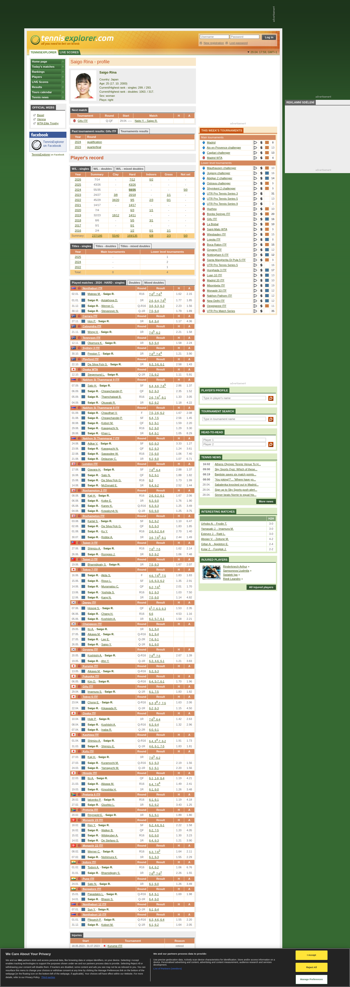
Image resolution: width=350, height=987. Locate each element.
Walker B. (107, 830)
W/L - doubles (103, 168)
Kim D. (92, 681)
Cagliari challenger (218, 152)
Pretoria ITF (87, 809)
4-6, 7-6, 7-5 (157, 575)
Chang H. (107, 613)
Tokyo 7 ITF (87, 569)
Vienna (41, 119)
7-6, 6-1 (154, 639)
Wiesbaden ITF (216, 234)
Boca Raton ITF (217, 244)
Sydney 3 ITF (88, 348)
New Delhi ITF (216, 300)
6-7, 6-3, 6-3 (157, 608)
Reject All (311, 967)
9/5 (132, 199)
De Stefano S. (110, 840)
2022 (78, 199)
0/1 (169, 199)
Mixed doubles (154, 282)
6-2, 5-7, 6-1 (156, 618)
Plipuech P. (94, 919)
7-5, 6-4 (154, 310)
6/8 (151, 235)
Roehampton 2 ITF (92, 490)
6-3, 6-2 (154, 554)
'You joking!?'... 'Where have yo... (235, 479)
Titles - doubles (106, 246)
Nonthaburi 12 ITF (92, 904)
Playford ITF (88, 359)
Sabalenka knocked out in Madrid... (237, 484)
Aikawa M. (94, 634)
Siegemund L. (96, 374)
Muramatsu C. (110, 586)
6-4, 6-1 (154, 433)
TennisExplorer (41, 154)
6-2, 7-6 (154, 587)
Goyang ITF (87, 649)
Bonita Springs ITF (218, 213)
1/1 (169, 194)
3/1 (151, 220)
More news (264, 501)
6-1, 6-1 (154, 423)
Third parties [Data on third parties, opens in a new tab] (48, 977)
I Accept (311, 955)
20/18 (132, 194)
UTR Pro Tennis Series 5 (222, 198)
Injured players (214, 559)
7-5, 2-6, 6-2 (156, 412)
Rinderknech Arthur (235, 566)
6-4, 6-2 (154, 485)
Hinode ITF (87, 773)
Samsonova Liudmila (236, 570)
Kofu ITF (85, 751)
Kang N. (106, 597)
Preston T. (94, 353)
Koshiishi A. (108, 618)
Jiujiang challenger (218, 173)
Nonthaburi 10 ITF (92, 914)
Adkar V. (93, 443)
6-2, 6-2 (154, 402)
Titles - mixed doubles (135, 246)
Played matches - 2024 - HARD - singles (98, 282)
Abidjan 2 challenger (219, 178)
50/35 (132, 189)
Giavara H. (94, 469)
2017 (78, 225)
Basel (40, 115)
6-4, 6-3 (154, 840)
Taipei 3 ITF (87, 542)
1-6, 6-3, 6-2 (156, 580)
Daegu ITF (86, 602)
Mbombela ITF (216, 285)
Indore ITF (86, 862)
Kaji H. (92, 495)
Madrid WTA (214, 157)
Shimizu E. (108, 746)
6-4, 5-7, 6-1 (156, 681)
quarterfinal (94, 147)
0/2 (151, 179)
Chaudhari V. (109, 412)
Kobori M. (107, 423)
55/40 (115, 235)
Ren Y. (92, 825)
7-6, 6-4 (154, 470)
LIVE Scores (40, 81)
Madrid (211, 142)
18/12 (115, 215)
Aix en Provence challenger (224, 147)
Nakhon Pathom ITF (219, 295)
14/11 (132, 215)
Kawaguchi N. (110, 428)
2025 (78, 184)
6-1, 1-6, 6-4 (156, 778)
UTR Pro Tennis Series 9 (222, 203)
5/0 (186, 235)
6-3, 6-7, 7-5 (157, 703)
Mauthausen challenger (221, 168)
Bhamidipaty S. (97, 564)
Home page (39, 61)
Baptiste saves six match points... (235, 474)
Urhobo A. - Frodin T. (214, 523)
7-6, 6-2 (154, 332)
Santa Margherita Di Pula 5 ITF (226, 259)
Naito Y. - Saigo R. (146, 120)
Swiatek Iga (230, 574)
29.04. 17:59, (264, 52)
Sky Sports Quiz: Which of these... (236, 469)
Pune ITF (86, 878)
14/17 (132, 205)
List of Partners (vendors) (167, 968)
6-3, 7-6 (154, 851)
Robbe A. (107, 537)
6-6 (151, 613)
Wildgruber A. (109, 835)
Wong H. (93, 331)
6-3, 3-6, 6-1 (156, 364)
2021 (78, 205)
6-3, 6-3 (154, 505)
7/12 (132, 179)
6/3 (132, 210)
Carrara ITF (87, 316)
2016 (78, 230)
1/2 (132, 230)
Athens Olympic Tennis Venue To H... (238, 464)
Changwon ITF (89, 623)
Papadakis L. (96, 894)
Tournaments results (134, 131)
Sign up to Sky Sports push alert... (236, 489)
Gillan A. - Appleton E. (214, 544)
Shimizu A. (94, 548)
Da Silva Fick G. (98, 364)
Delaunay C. (109, 458)
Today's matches (43, 66)
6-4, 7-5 (154, 417)
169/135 (132, 235)
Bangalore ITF (89, 888)
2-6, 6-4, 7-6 (157, 300)
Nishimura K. (109, 857)
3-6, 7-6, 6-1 (157, 537)
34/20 (115, 199)
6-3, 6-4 (154, 342)
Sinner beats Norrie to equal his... (235, 494)
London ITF (87, 463)
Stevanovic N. (110, 310)
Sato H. (92, 385)
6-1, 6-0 (154, 644)
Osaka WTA (87, 369)
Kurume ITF (87, 666)
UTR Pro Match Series (221, 310)
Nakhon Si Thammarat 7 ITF (98, 438)
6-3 (151, 480)
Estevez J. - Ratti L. (213, 533)
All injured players (260, 587)
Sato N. (106, 475)
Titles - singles (81, 246)
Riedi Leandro (232, 578)
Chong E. (93, 702)
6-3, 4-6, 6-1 (156, 661)
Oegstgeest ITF (216, 305)
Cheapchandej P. (112, 391)
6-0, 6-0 (154, 510)
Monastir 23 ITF (90, 820)
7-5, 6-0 (154, 453)
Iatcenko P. (94, 799)
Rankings (38, 71)
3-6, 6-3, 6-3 (156, 305)
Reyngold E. (95, 814)
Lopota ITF (213, 239)
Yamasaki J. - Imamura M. (217, 528)
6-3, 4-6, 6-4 (156, 919)
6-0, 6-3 (154, 443)
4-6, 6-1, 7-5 (156, 746)
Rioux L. (106, 580)
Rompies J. (108, 554)
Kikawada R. (109, 708)
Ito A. (91, 629)
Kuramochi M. (110, 762)
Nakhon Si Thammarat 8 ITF (98, 407)
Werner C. (107, 305)
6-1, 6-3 (154, 592)
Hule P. (92, 718)
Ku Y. (104, 531)
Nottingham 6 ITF (218, 254)
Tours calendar (42, 92)
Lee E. (105, 639)
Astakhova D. (109, 300)
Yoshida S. (107, 592)
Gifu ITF (83, 120)
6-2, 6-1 (154, 475)
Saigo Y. (106, 644)
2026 (78, 179)
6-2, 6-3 (154, 391)
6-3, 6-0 (154, 500)
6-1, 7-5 (154, 691)
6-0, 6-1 (154, 729)
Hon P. (92, 321)
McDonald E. (109, 485)
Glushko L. (108, 804)
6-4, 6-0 (154, 899)
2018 (78, 220)
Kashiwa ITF (88, 734)
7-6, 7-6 (155, 294)
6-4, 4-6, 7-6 (157, 386)
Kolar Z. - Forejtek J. (214, 549)
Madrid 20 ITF (215, 280)
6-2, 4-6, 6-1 (156, 825)
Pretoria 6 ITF (88, 794)
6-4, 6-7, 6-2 (157, 741)
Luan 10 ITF (214, 275)
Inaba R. (106, 729)
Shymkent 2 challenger (221, 188)
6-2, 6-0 (154, 428)
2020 (78, 210)
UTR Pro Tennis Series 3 (222, 193)
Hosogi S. (94, 608)
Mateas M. (94, 293)
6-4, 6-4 (154, 321)
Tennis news (40, 97)
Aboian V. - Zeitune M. (215, 538)
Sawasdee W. (110, 453)
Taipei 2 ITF (87, 559)
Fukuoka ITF (88, 676)
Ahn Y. (105, 661)
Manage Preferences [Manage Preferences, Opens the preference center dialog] (311, 979)
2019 (78, 215)
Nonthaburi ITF (89, 288)
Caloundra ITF (89, 326)
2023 (78, 147)
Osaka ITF (86, 713)
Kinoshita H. (108, 789)
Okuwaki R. (108, 402)
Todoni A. (93, 867)
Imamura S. (95, 691)
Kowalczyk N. (109, 510)
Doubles (134, 282)
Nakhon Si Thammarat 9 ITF (98, 379)
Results (37, 87)
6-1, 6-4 (154, 629)
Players (37, 76)
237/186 (97, 235)
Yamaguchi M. (110, 767)
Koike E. (106, 500)
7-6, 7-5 (154, 549)
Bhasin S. (107, 899)
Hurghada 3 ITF (217, 270)
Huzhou (212, 208)
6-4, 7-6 (154, 784)
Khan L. (106, 433)
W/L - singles (80, 168)
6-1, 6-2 (154, 924)
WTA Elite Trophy (48, 123)
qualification (94, 141)
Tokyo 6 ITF (87, 696)
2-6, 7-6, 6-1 (157, 397)
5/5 (132, 220)
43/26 (132, 184)
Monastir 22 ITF (90, 845)
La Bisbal (212, 224)
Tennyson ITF (89, 337)
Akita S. (106, 575)
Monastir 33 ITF (217, 290)
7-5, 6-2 (154, 374)
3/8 (116, 194)
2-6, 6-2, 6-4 (156, 531)
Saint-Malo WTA (217, 229)
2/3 (169, 235)
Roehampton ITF (91, 515)
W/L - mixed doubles (130, 168)
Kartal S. (93, 521)
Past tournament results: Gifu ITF (94, 131)
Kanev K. (107, 505)
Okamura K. (95, 342)
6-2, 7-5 (154, 830)
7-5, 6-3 (154, 564)
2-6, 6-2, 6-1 (156, 495)
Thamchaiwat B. (111, 396)
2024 (78, 141)
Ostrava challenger (218, 183)
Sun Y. (92, 909)
